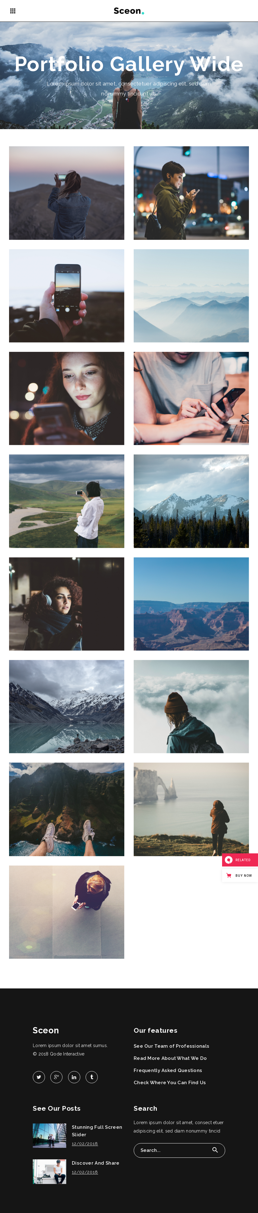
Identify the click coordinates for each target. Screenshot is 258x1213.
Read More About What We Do (170, 1058)
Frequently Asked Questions (168, 1070)
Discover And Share (96, 1163)
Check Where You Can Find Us (170, 1082)
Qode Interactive (67, 1053)
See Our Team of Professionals (171, 1046)
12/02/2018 (85, 1143)
